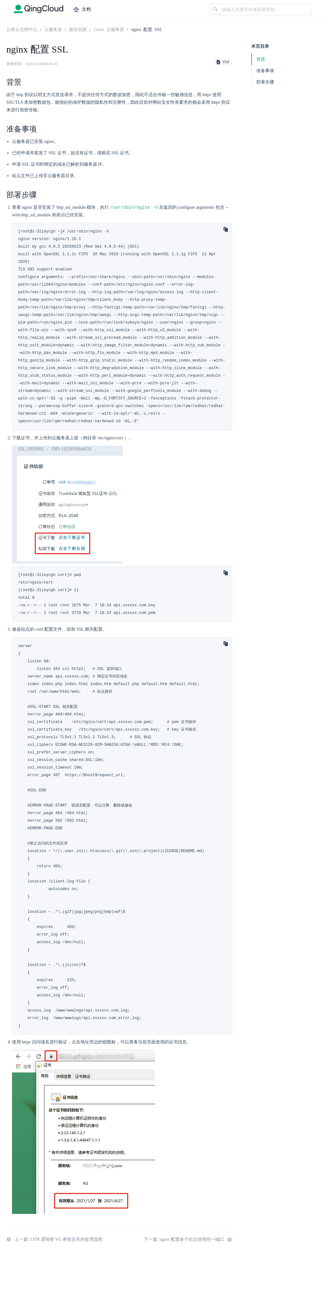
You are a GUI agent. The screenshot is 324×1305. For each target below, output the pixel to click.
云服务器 (53, 29)
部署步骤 (265, 82)
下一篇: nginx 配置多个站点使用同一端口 (188, 1239)
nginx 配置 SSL (146, 29)
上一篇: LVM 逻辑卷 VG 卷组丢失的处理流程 (54, 1239)
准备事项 (265, 70)
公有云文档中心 (21, 29)
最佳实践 (78, 29)
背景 (260, 59)
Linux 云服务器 (109, 29)
